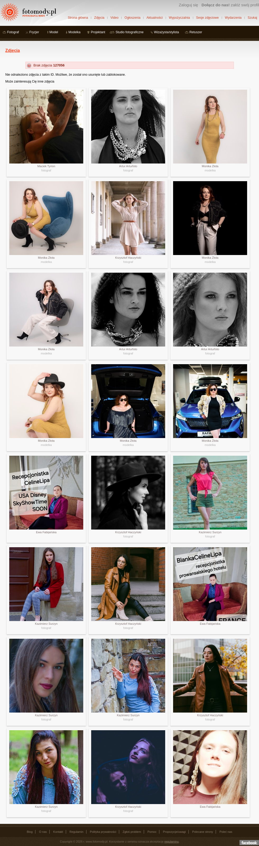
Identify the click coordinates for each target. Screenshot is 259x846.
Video (114, 18)
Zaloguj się (188, 5)
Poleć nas (225, 831)
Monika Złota (210, 166)
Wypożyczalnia (179, 18)
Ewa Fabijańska (46, 532)
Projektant (98, 32)
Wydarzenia (233, 18)
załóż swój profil (230, 5)
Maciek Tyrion (46, 166)
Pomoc (151, 831)
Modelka (74, 32)
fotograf (46, 170)
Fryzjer (34, 32)
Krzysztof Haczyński (128, 257)
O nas (43, 831)
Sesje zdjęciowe (207, 18)
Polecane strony (202, 831)
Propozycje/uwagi (174, 831)
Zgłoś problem (132, 831)
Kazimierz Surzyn (210, 532)
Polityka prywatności (103, 831)
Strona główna (78, 18)
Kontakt (58, 831)
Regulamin (77, 831)
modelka (210, 170)
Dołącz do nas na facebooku (249, 842)
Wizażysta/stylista (166, 32)
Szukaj (252, 18)
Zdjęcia (99, 18)
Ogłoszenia (132, 18)
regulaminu (171, 841)
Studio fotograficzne (129, 32)
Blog (30, 831)
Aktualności (154, 18)
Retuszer (195, 32)
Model (53, 32)
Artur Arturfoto (128, 166)
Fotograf (13, 32)
